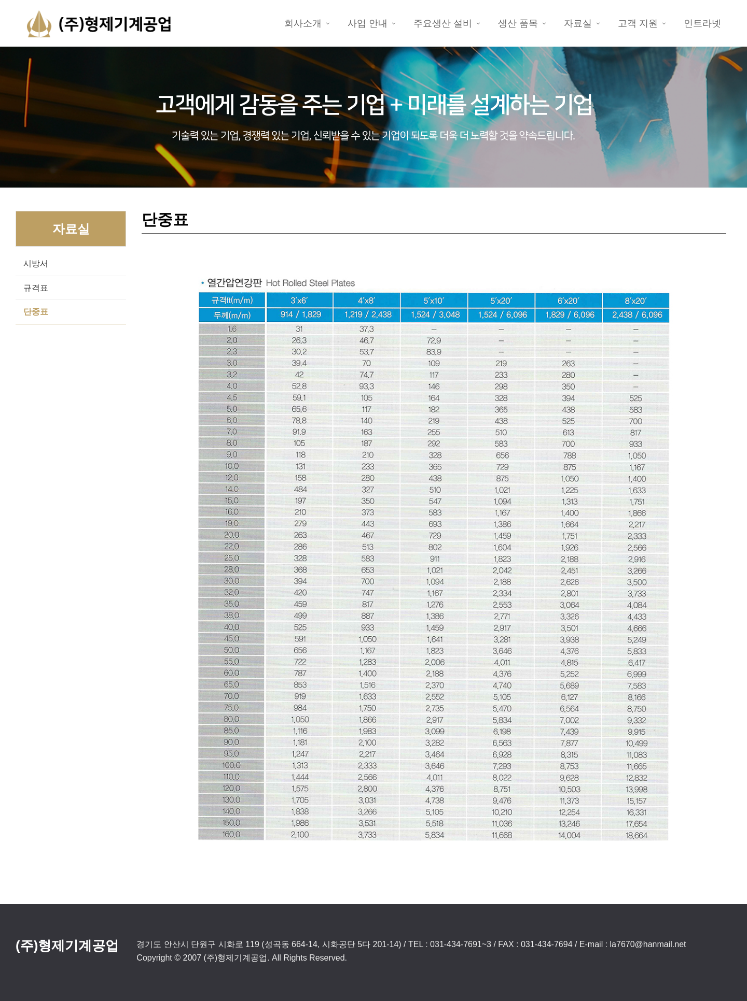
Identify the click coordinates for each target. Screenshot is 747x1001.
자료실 (578, 23)
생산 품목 (518, 23)
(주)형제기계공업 (67, 945)
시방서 (35, 263)
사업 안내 (368, 23)
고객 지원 (638, 23)
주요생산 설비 (442, 23)
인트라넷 (702, 23)
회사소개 (303, 23)
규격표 (35, 287)
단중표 (35, 311)
